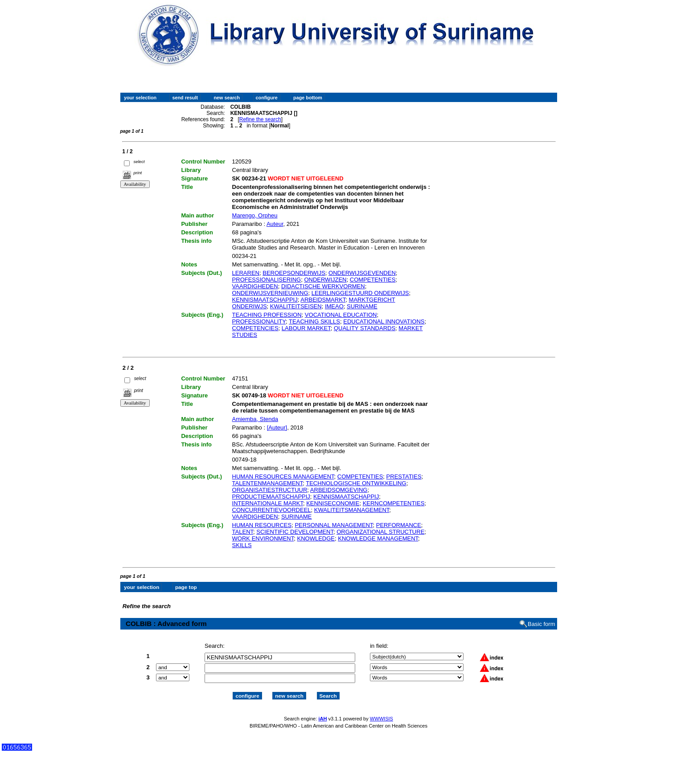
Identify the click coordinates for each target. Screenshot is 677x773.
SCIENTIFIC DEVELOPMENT (294, 531)
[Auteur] (277, 427)
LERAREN (245, 273)
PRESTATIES (404, 476)
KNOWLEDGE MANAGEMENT (378, 538)
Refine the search (260, 119)
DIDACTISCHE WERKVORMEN (323, 286)
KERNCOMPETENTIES (394, 503)
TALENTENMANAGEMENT (267, 483)
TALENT (242, 531)
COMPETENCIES (255, 328)
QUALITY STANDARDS (364, 328)
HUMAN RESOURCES (262, 525)
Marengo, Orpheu (255, 215)
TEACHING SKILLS (314, 321)
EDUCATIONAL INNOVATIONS (383, 321)
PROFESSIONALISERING (266, 279)
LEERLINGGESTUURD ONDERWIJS (360, 293)
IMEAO (334, 306)
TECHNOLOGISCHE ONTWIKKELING (356, 483)
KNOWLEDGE (316, 538)
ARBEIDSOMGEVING (339, 490)
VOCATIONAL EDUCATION (341, 314)
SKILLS (242, 545)
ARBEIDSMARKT (322, 299)
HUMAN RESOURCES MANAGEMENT (283, 476)
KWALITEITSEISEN (296, 306)
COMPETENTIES (373, 279)
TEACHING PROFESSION (267, 314)
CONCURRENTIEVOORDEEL (271, 510)
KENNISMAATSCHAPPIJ (265, 299)
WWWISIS (381, 718)
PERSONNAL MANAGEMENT (334, 525)
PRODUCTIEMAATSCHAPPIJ (271, 496)
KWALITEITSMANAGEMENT (352, 510)
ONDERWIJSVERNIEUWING (270, 293)
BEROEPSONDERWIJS (294, 273)
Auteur (275, 224)
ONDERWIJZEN (325, 279)
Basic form (541, 624)
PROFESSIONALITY (259, 321)
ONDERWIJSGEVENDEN (362, 273)
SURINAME (362, 306)
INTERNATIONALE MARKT (267, 503)
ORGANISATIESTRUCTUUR (270, 490)
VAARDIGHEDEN (255, 286)
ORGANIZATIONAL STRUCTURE (380, 531)
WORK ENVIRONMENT (263, 538)
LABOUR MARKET (306, 328)
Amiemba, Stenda (255, 419)
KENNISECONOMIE (332, 503)
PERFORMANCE (398, 525)
